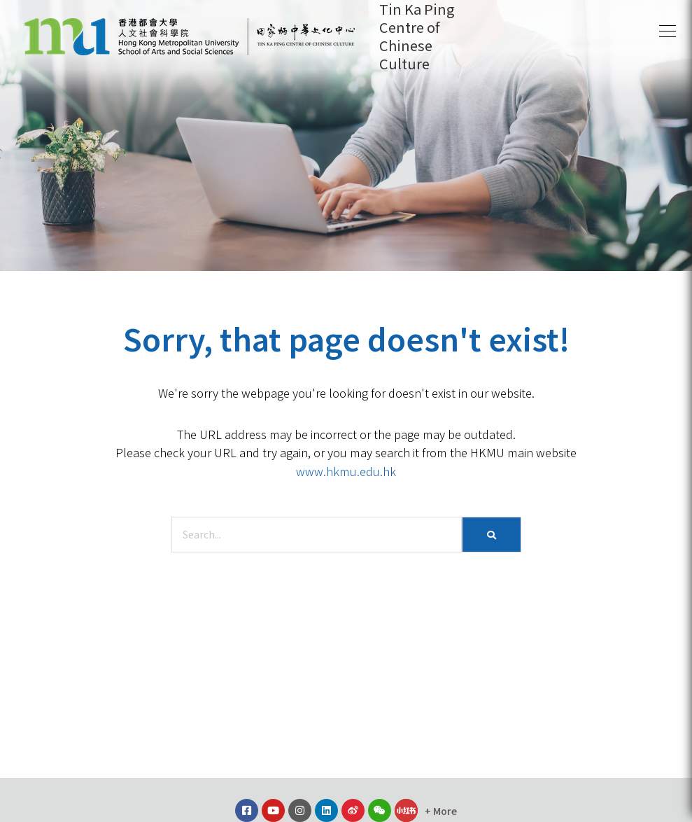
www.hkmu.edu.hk (346, 471)
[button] (668, 32)
